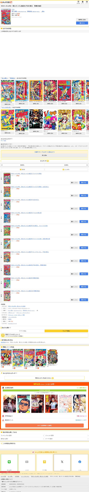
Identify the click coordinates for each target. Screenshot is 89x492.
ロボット (20, 315)
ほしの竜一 (19, 11)
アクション (10, 315)
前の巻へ (22, 165)
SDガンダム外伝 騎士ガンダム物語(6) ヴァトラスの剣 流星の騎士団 (30, 238)
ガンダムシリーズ (12, 323)
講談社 (9, 319)
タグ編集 (4, 140)
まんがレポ (44, 161)
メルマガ (27, 470)
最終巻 (22, 169)
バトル (15, 315)
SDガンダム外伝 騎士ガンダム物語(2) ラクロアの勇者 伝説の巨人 (30, 186)
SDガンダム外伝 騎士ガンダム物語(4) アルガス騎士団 (26, 212)
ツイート (3, 446)
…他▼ (43, 11)
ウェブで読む (66, 331)
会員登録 (3, 342)
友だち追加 (9, 470)
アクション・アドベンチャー (23, 312)
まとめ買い (66, 169)
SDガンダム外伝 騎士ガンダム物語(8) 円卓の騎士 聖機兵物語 (28, 265)
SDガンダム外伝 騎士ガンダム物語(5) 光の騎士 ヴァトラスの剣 (29, 225)
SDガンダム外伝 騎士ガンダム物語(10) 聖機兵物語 (25, 291)
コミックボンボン (6, 107)
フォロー (62, 470)
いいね (79, 470)
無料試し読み (82, 19)
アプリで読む (22, 331)
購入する (82, 23)
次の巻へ (66, 165)
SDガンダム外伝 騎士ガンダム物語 (16, 306)
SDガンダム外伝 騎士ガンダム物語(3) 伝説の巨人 (25, 199)
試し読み (44, 155)
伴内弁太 (33, 11)
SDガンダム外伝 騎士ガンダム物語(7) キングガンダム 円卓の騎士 (30, 252)
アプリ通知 (44, 470)
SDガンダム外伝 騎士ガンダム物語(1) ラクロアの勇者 (26, 173)
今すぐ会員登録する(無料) (44, 425)
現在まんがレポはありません (44, 378)
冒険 (24, 315)
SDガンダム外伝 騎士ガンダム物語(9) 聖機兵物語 (25, 278)
